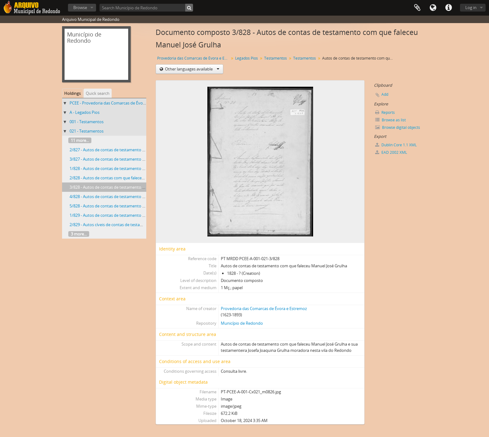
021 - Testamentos (87, 131)
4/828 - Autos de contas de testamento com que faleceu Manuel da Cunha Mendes (146, 196)
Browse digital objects (397, 127)
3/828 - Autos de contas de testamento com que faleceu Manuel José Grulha (139, 187)
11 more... (80, 140)
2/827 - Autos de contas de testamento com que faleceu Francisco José (134, 150)
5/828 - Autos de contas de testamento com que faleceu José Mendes (133, 206)
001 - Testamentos (87, 121)
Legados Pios (246, 58)
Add (384, 94)
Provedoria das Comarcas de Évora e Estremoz (193, 58)
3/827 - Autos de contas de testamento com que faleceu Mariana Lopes (135, 159)
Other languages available (191, 69)
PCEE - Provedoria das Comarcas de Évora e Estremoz (119, 103)
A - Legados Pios (84, 112)
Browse (80, 7)
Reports (385, 112)
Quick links (448, 8)
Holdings (72, 93)
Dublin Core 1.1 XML (396, 145)
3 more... (79, 234)
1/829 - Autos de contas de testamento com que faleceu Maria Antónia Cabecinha (145, 215)
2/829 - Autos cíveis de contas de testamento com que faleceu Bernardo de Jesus (144, 224)
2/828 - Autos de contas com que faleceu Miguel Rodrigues (123, 178)
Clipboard (417, 8)
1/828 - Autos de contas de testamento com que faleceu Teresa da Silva (135, 168)
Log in (471, 7)
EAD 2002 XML (391, 152)
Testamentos (275, 58)
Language (433, 8)
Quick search (97, 93)
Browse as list (390, 120)
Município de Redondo (242, 323)
